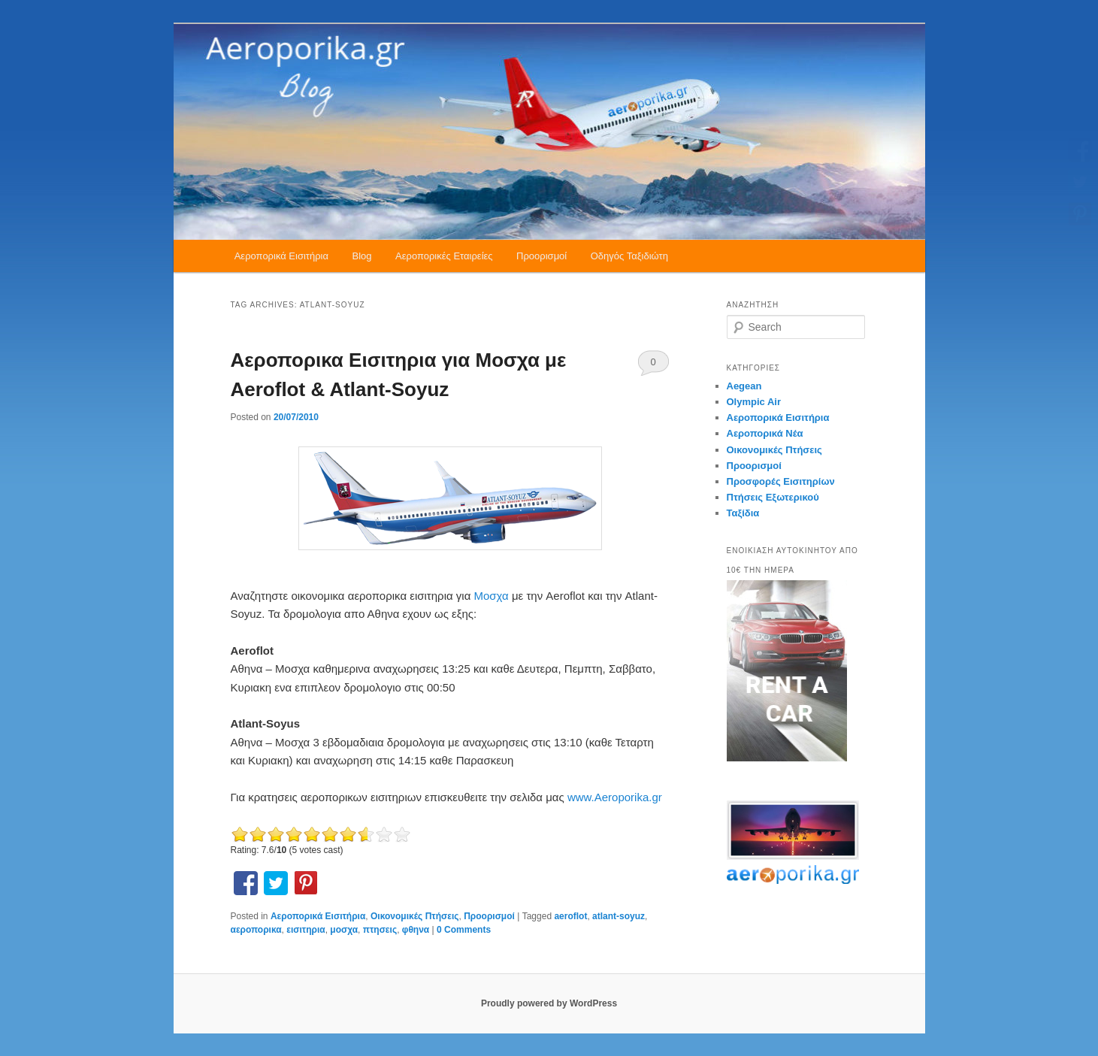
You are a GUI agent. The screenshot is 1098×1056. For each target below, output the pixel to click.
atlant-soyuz (618, 916)
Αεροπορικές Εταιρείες (444, 256)
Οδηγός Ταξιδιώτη (629, 256)
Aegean (744, 386)
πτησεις (380, 929)
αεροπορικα (256, 929)
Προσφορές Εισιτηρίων (781, 481)
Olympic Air (754, 401)
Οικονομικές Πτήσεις (414, 916)
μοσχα (344, 929)
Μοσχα (492, 595)
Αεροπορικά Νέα (765, 433)
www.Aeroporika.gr (614, 797)
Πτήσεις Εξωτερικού (773, 497)
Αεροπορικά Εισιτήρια (281, 256)
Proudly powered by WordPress (549, 1003)
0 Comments (653, 366)
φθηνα (415, 929)
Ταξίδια (743, 513)
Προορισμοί (541, 256)
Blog (362, 256)
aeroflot (570, 916)
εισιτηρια (305, 929)
